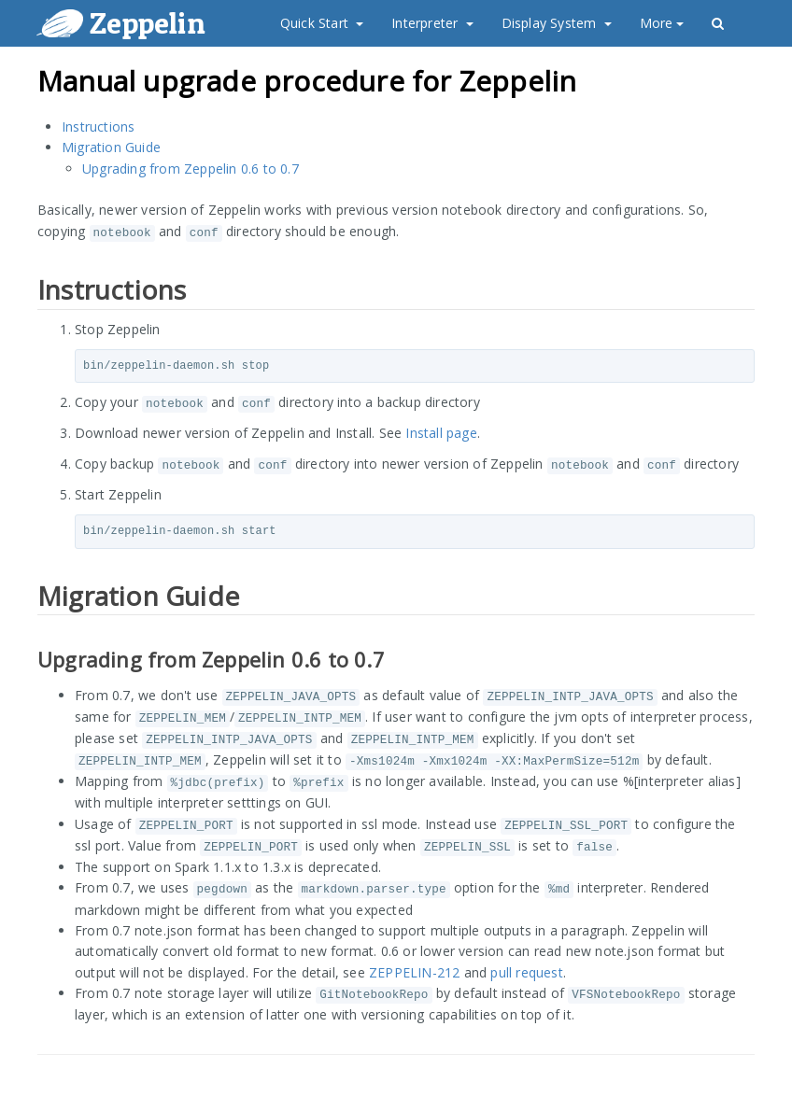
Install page (440, 433)
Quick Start (321, 23)
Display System (557, 23)
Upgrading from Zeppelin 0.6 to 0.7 (190, 168)
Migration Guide (111, 147)
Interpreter (432, 23)
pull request (526, 972)
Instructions (98, 126)
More (662, 23)
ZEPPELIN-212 (414, 972)
